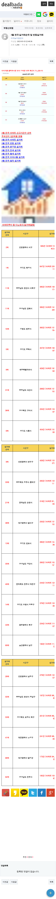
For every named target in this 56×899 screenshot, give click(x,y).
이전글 (5, 61)
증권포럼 (39, 28)
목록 (51, 61)
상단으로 (49, 885)
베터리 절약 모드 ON (28, 891)
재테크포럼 (29, 28)
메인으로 (49, 881)
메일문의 (35, 881)
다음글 (14, 61)
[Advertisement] (28, 765)
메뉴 (50, 3)
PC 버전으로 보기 (28, 896)
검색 (43, 3)
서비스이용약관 (24, 881)
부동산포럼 (8, 28)
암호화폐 (48, 28)
